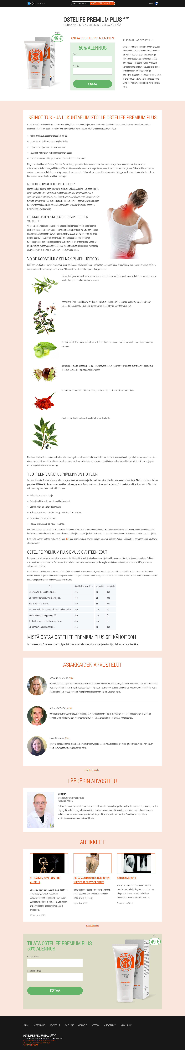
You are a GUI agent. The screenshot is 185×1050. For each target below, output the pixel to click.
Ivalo (71, 678)
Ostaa (92, 84)
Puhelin (76, 66)
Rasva (69, 708)
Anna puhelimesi (34, 971)
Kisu (67, 738)
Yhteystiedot (110, 1025)
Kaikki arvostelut (92, 769)
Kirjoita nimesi (33, 956)
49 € (67, 538)
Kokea (25, 1025)
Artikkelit (82, 1025)
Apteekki (95, 1025)
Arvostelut (55, 1025)
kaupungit (69, 1025)
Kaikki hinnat (125, 1025)
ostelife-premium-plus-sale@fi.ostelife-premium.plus (43, 1038)
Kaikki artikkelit (92, 925)
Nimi (74, 54)
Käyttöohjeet (39, 1025)
